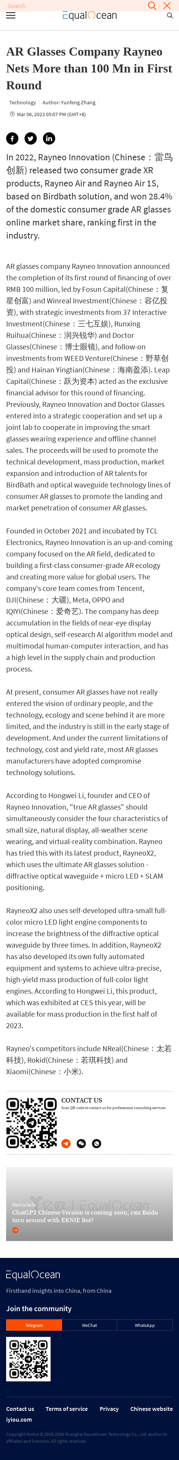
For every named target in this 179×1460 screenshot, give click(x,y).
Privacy (109, 1408)
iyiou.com (19, 1419)
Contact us (20, 1408)
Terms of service (67, 1408)
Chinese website (151, 1408)
